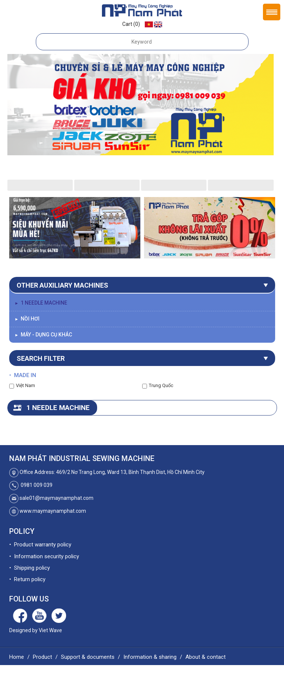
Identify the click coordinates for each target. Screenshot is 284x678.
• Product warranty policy (40, 544)
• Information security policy (44, 556)
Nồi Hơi (27, 319)
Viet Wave (50, 630)
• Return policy (27, 579)
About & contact (205, 657)
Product (42, 657)
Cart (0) (131, 24)
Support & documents (87, 657)
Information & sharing (150, 657)
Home (16, 657)
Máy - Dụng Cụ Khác (43, 335)
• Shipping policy (29, 568)
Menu (271, 12)
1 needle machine (41, 303)
